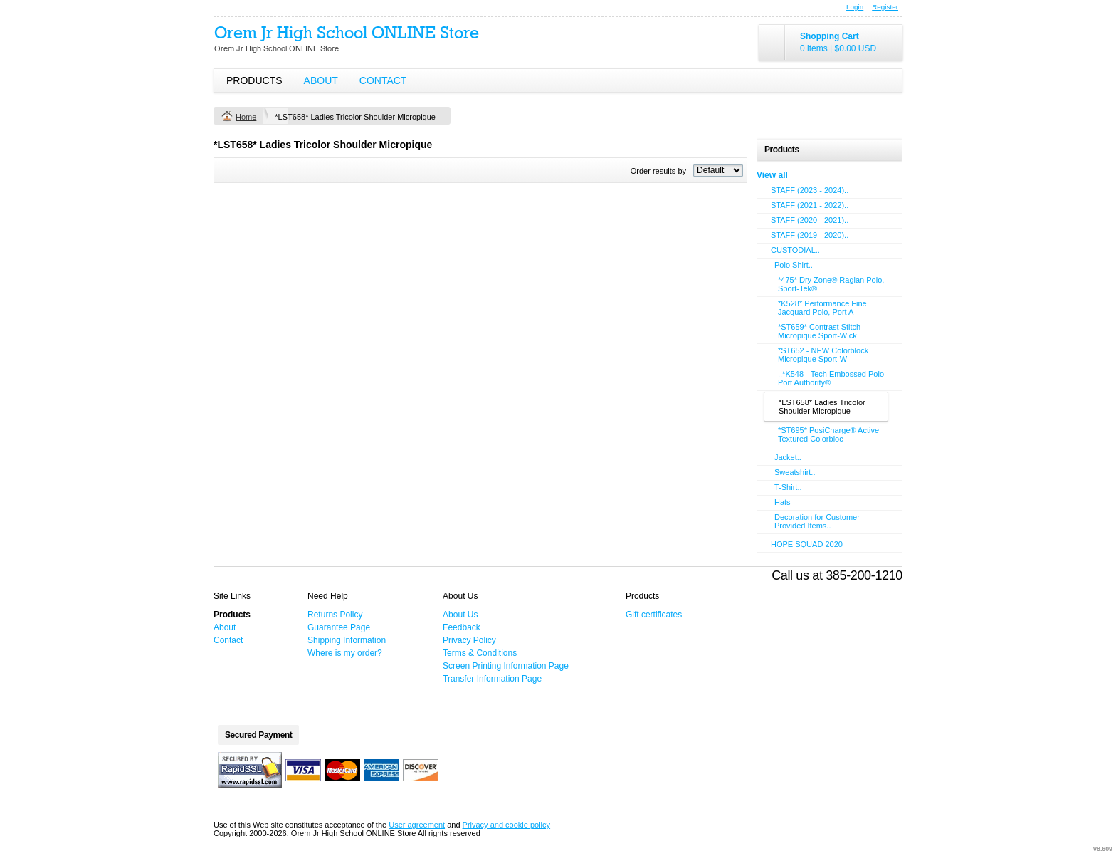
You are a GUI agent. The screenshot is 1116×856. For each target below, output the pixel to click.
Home (246, 117)
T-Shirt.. (788, 487)
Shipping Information (346, 640)
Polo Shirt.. (793, 265)
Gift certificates (654, 615)
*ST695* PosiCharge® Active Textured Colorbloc (828, 434)
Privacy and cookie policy (507, 824)
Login (854, 7)
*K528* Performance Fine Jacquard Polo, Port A (822, 307)
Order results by (658, 171)
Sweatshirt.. (794, 472)
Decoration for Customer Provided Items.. (817, 521)
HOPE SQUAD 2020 (807, 544)
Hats (782, 502)
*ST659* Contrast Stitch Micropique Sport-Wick (819, 331)
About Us (460, 615)
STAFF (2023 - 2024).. (809, 190)
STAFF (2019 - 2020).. (809, 235)
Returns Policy (334, 615)
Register (885, 7)
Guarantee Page (338, 627)
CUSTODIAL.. (795, 250)
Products (254, 80)
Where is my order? (344, 653)
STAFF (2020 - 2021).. (809, 220)
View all (772, 175)
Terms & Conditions (480, 653)
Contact (383, 80)
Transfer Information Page (492, 679)
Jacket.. (787, 457)
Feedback (461, 627)
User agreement (417, 824)
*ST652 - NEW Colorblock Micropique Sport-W (823, 354)
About (321, 80)
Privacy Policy (469, 640)
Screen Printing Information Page (506, 666)
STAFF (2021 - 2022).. (809, 205)
